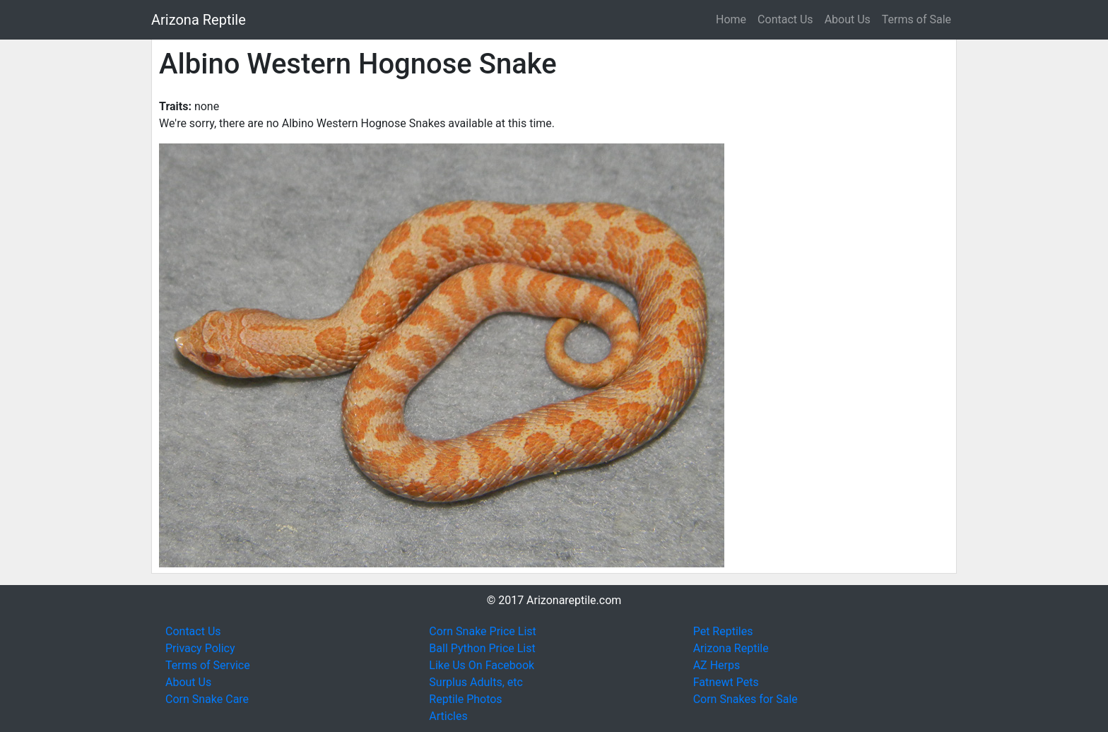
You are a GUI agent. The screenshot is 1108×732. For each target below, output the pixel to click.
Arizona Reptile (198, 19)
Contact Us (785, 19)
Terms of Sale (916, 19)
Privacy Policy (200, 648)
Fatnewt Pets (726, 682)
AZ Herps (717, 665)
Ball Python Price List (482, 648)
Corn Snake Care (207, 699)
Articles (448, 716)
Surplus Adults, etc (476, 682)
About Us (848, 19)
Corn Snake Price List (482, 631)
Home (731, 19)
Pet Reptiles (723, 631)
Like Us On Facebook (481, 665)
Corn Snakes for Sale (745, 699)
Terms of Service (207, 665)
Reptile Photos (465, 699)
